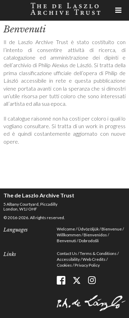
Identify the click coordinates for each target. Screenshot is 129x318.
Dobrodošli (89, 240)
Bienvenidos (95, 234)
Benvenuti (66, 240)
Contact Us (67, 253)
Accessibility (68, 259)
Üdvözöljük (88, 229)
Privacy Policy (87, 265)
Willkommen (69, 234)
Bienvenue (111, 229)
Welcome (66, 229)
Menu (118, 10)
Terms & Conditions (98, 253)
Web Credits (94, 259)
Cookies (64, 265)
